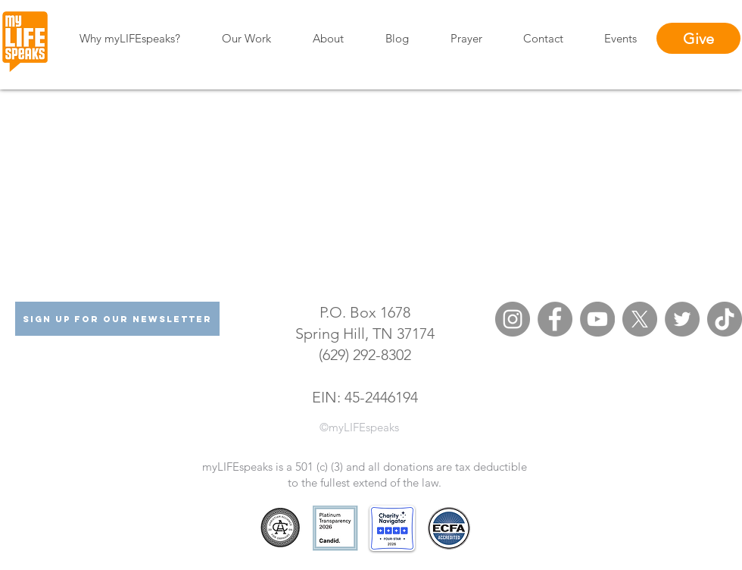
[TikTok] (724, 319)
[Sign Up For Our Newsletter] (117, 319)
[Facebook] (555, 319)
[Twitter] (682, 319)
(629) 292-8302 (365, 355)
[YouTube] (597, 319)
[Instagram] (512, 319)
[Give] (698, 38)
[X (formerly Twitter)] (639, 319)
